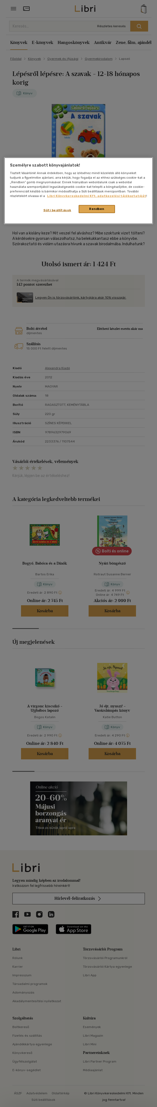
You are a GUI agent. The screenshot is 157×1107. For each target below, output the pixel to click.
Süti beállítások (57, 210)
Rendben (96, 209)
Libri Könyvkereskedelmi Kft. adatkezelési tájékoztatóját (96, 196)
